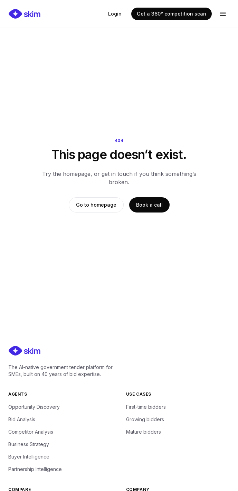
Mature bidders (143, 432)
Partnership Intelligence (35, 469)
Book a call (149, 205)
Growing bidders (145, 419)
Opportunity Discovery (34, 407)
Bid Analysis (21, 419)
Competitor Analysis (30, 432)
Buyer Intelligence (28, 457)
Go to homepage (96, 205)
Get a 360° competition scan (171, 14)
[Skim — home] (24, 13)
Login (115, 14)
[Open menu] (223, 14)
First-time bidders (146, 407)
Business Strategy (28, 444)
